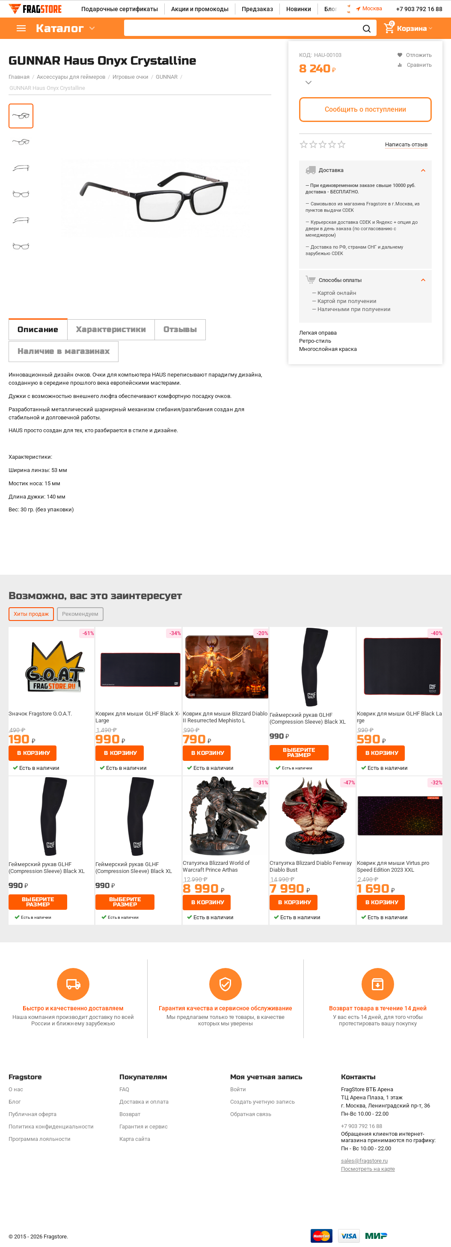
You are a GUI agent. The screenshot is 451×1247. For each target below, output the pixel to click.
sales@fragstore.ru (364, 1161)
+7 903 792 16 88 (419, 9)
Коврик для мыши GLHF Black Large (399, 717)
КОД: (305, 55)
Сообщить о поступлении (365, 109)
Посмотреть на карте (368, 1169)
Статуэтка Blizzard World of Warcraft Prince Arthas (216, 866)
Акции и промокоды (199, 9)
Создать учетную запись (262, 1102)
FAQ (124, 1089)
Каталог (60, 28)
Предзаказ (257, 9)
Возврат (129, 1114)
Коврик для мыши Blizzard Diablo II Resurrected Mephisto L (225, 717)
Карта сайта (134, 1139)
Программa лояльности (40, 1139)
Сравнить (414, 65)
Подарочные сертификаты (119, 9)
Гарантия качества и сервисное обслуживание (225, 1008)
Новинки (298, 9)
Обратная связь (250, 1114)
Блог (331, 9)
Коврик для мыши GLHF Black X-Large (137, 717)
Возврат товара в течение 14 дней (378, 1008)
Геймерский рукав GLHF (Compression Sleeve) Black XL (308, 718)
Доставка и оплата (144, 1102)
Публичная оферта (32, 1114)
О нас (16, 1089)
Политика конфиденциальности (51, 1126)
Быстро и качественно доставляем (73, 1008)
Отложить (414, 55)
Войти (238, 1089)
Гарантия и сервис (143, 1126)
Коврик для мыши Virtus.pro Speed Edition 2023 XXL (393, 866)
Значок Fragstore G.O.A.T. (40, 713)
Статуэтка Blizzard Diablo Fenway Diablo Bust (311, 866)
